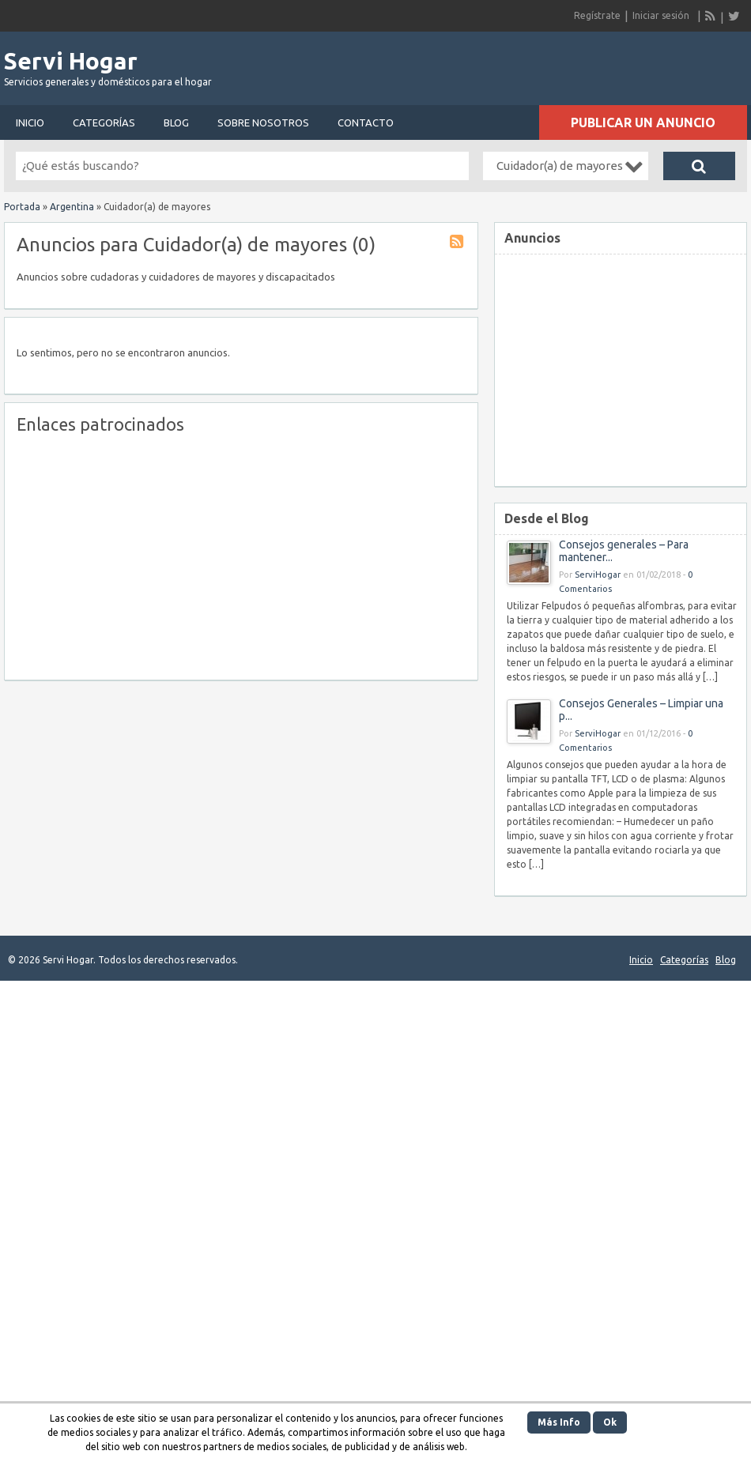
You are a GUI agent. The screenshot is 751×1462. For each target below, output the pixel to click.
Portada (22, 207)
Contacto (366, 122)
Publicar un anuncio (643, 122)
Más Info (559, 1422)
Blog (176, 122)
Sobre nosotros (263, 122)
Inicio (30, 122)
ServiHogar (598, 574)
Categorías (104, 122)
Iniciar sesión (660, 15)
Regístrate (597, 15)
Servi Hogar (71, 60)
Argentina (72, 207)
